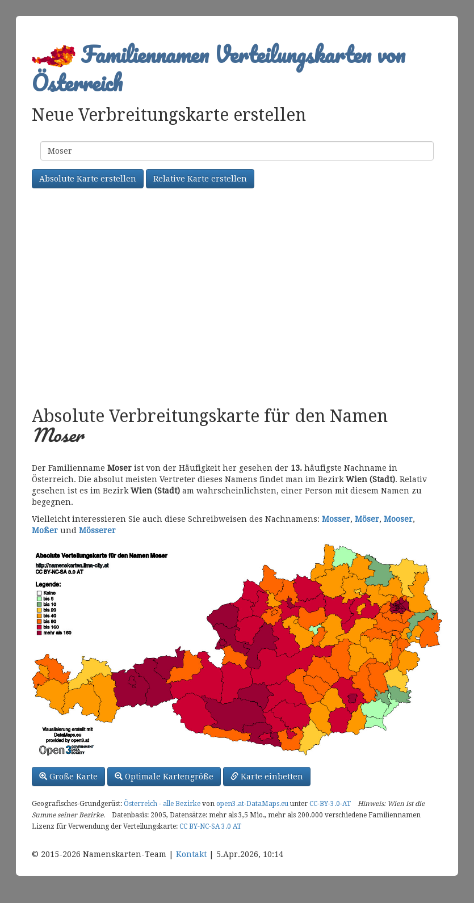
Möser (367, 519)
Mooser (398, 519)
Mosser (336, 519)
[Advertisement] (237, 299)
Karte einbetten (266, 776)
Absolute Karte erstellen (87, 178)
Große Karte (68, 776)
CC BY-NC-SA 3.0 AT (210, 826)
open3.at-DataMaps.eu (252, 804)
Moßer (45, 530)
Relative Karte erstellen (200, 178)
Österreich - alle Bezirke (162, 804)
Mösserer (97, 530)
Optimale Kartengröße (164, 776)
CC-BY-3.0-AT (330, 804)
